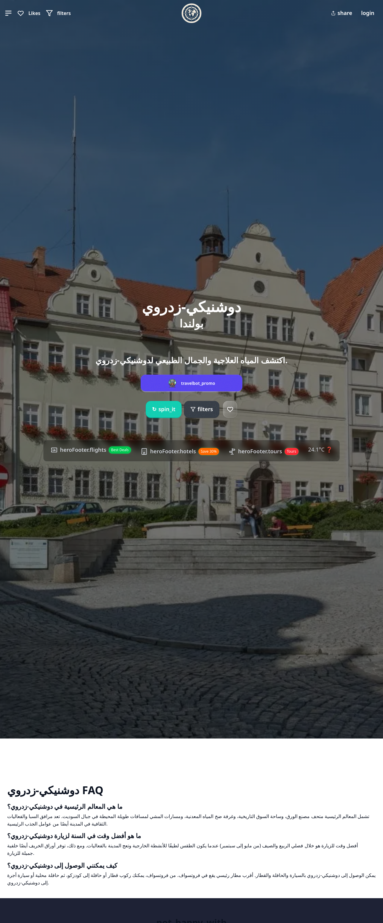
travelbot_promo (198, 383)
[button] (8, 13)
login (367, 12)
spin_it (163, 409)
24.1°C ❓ (321, 449)
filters (201, 409)
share (341, 12)
